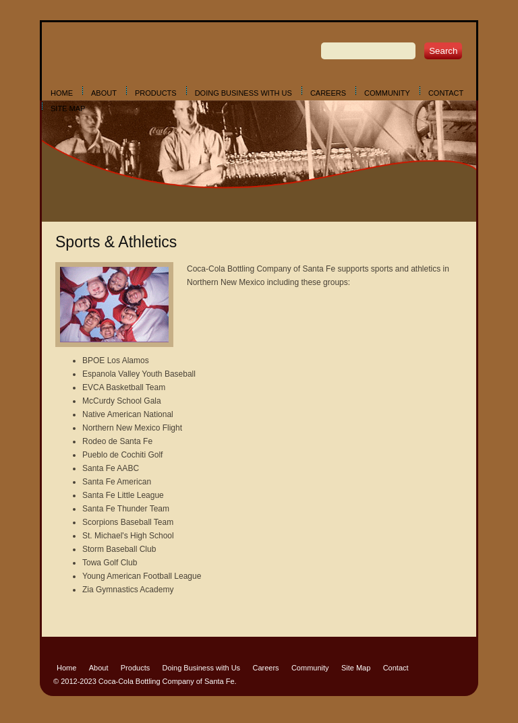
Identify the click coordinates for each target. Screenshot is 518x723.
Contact (445, 93)
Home (62, 93)
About (104, 93)
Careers (328, 93)
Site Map (68, 108)
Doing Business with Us (243, 93)
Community (387, 93)
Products (156, 93)
